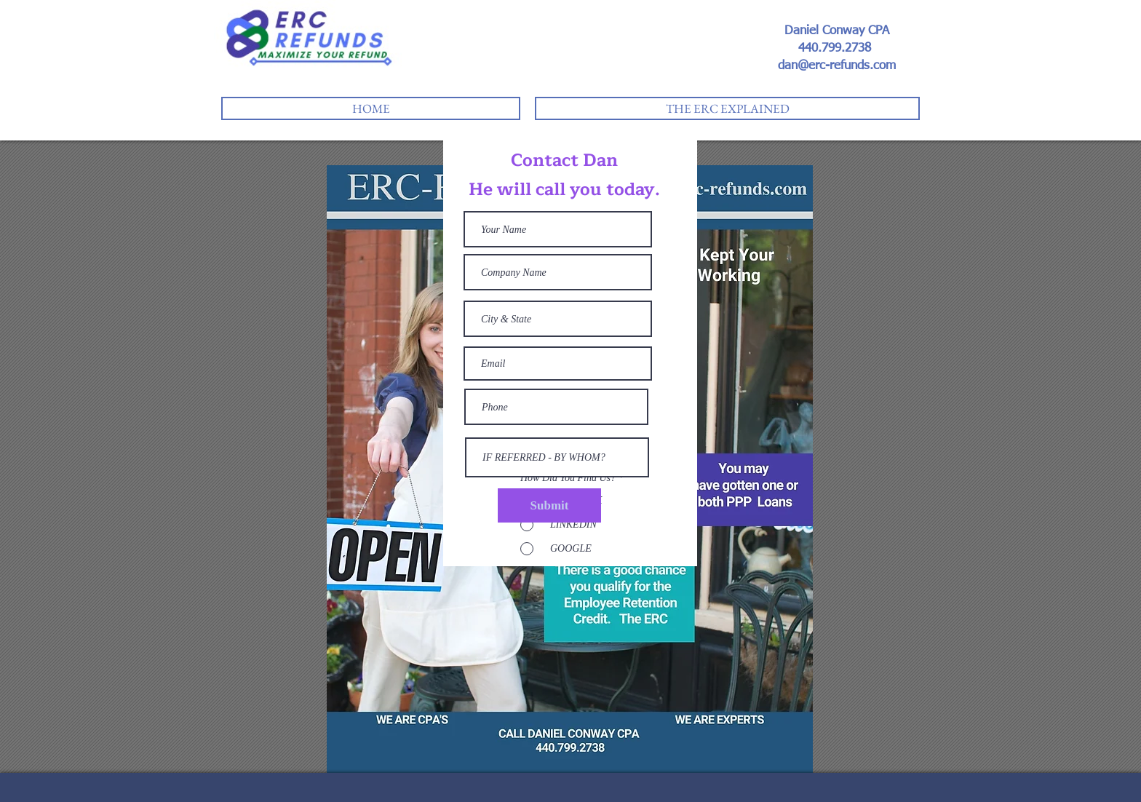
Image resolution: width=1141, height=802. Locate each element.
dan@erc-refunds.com (837, 66)
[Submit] (549, 505)
